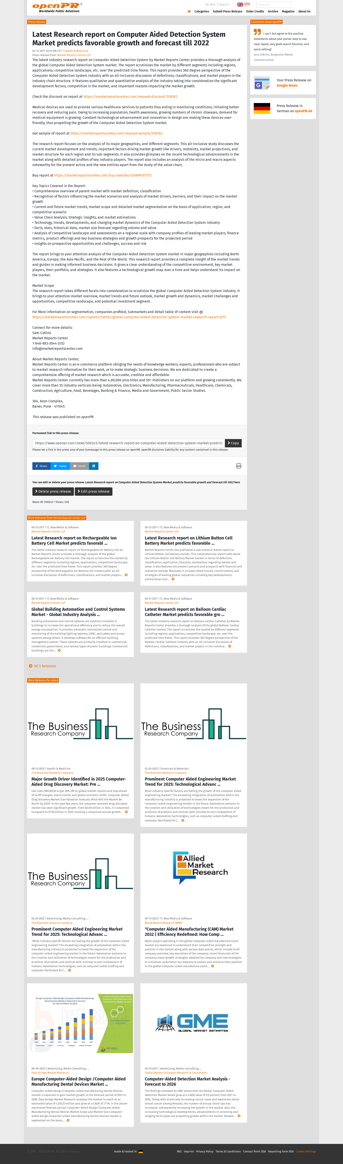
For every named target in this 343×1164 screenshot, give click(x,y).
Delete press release (53, 491)
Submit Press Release (227, 11)
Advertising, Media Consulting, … (67, 918)
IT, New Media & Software (63, 527)
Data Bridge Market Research (50, 1072)
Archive (273, 11)
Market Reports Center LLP (74, 55)
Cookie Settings (306, 1151)
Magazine (288, 11)
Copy (233, 443)
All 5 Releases (41, 666)
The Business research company (52, 922)
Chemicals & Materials (174, 768)
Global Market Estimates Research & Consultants (176, 1072)
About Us (304, 11)
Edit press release (94, 491)
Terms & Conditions (228, 1151)
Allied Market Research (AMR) (163, 922)
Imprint (224, 4)
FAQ (179, 1151)
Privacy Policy (204, 1151)
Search (301, 5)
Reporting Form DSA (281, 1151)
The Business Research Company (52, 772)
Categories (201, 11)
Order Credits (255, 11)
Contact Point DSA (254, 1151)
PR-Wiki (210, 4)
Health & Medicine (76, 51)
